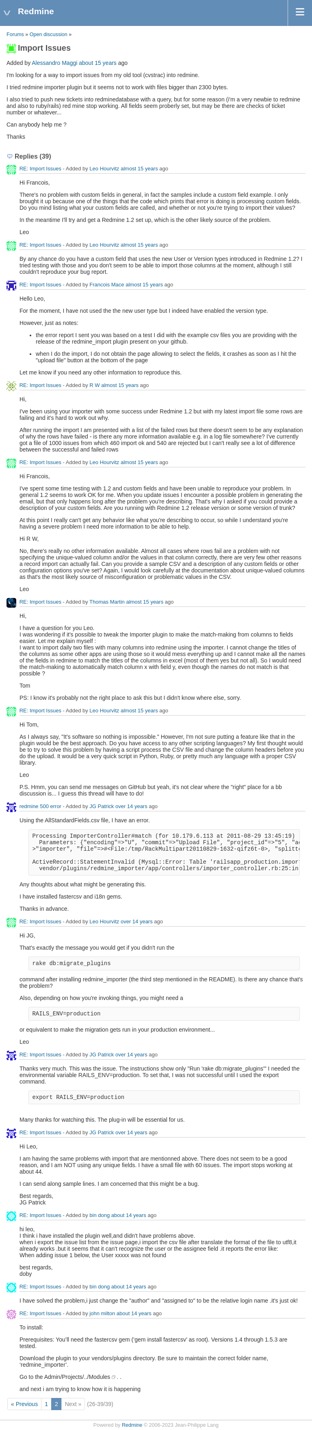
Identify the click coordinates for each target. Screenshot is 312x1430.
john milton (102, 1313)
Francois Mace (106, 285)
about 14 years (128, 1215)
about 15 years (98, 63)
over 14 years (131, 806)
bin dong (99, 1215)
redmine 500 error (40, 806)
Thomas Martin (107, 602)
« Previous (24, 1404)
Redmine (132, 1425)
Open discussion (48, 34)
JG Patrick (101, 806)
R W (94, 385)
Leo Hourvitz (104, 169)
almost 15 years (139, 169)
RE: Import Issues (40, 169)
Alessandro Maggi (54, 63)
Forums (15, 34)
